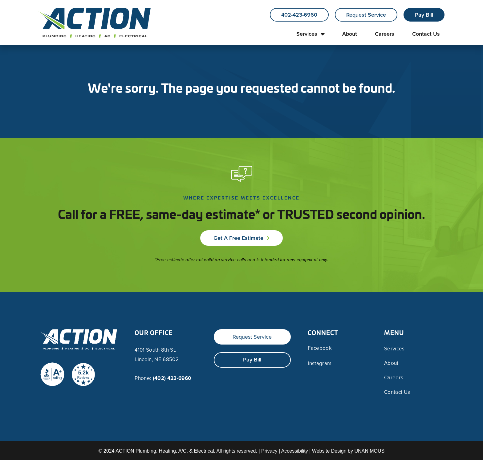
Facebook (320, 348)
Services (306, 34)
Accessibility (294, 451)
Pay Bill (424, 15)
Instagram (319, 364)
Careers (384, 34)
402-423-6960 (299, 15)
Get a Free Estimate (238, 238)
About (349, 34)
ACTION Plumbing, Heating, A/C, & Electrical (165, 451)
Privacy (269, 451)
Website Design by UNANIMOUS (348, 451)
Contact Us (426, 34)
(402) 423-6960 (172, 378)
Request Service (366, 15)
